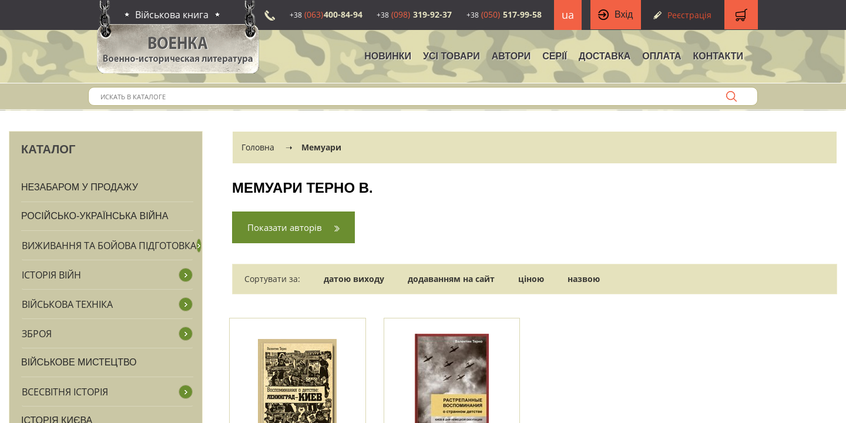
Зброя (37, 333)
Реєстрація (689, 15)
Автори (511, 56)
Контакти (718, 56)
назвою (584, 278)
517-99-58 (504, 14)
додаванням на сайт (451, 278)
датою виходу (354, 278)
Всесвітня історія (65, 391)
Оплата (661, 56)
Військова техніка (67, 304)
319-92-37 (414, 14)
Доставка (604, 56)
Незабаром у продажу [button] (79, 187)
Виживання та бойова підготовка (109, 245)
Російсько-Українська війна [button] (94, 216)
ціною (531, 278)
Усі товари (451, 56)
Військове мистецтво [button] (79, 362)
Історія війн (51, 274)
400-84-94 (326, 14)
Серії (554, 56)
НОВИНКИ (387, 56)
